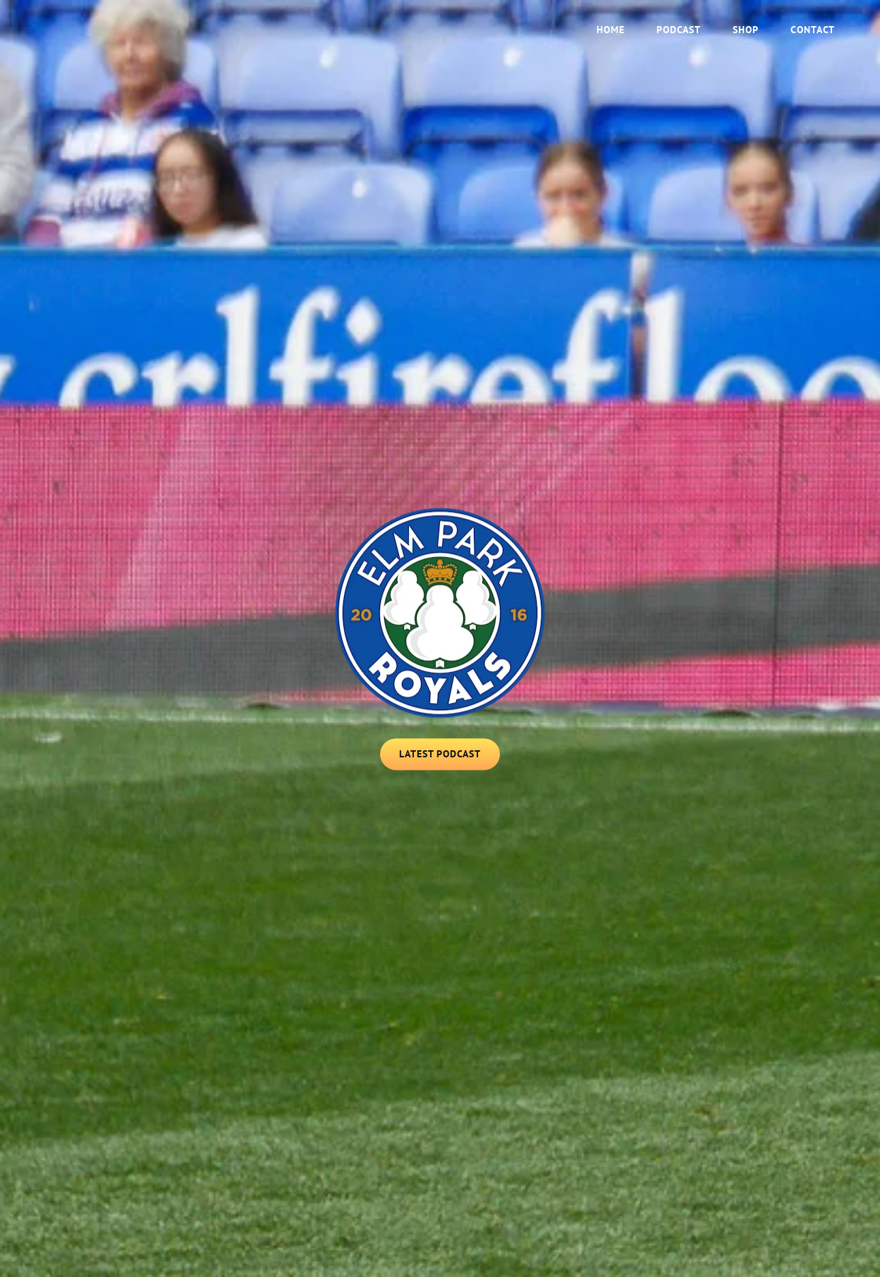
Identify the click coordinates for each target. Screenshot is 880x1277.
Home (611, 29)
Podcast (678, 29)
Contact (812, 29)
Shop (746, 29)
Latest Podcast (450, 759)
